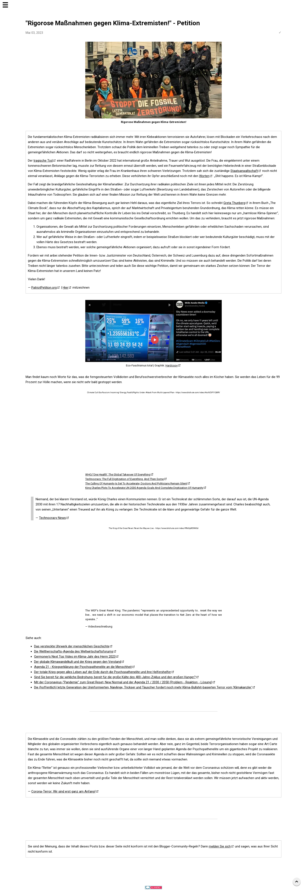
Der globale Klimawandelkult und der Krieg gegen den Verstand (77, 662)
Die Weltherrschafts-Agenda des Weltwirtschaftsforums (73, 651)
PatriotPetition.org (44, 287)
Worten (204, 176)
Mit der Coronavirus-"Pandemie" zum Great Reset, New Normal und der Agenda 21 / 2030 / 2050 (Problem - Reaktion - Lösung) (123, 682)
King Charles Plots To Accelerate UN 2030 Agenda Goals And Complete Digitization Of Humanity (144, 487)
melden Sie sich (220, 846)
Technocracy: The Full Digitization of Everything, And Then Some (124, 479)
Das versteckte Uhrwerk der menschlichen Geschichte (71, 646)
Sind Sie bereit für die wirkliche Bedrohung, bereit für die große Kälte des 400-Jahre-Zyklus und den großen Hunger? (115, 677)
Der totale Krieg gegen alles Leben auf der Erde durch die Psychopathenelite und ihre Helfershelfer (102, 672)
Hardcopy (171, 365)
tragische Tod (43, 160)
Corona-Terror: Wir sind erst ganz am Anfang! (63, 791)
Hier (65, 287)
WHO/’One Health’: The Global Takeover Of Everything (117, 474)
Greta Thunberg (234, 203)
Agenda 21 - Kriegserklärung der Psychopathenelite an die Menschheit (83, 667)
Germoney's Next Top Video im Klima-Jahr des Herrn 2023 (75, 656)
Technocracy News (52, 518)
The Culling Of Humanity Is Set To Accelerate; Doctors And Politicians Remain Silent (136, 483)
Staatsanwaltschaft (244, 171)
